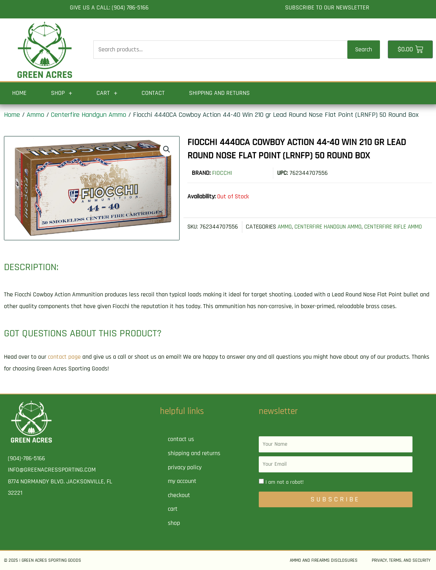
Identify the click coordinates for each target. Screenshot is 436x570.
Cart (106, 93)
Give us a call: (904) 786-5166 (109, 8)
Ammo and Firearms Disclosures (324, 560)
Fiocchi (222, 173)
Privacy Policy (185, 467)
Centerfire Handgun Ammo (88, 114)
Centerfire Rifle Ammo (399, 227)
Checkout (179, 495)
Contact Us (181, 439)
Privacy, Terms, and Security (401, 560)
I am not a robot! (284, 482)
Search (363, 49)
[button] (166, 149)
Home (19, 93)
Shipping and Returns (219, 93)
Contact (153, 93)
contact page (64, 357)
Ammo (35, 114)
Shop (61, 93)
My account (182, 481)
